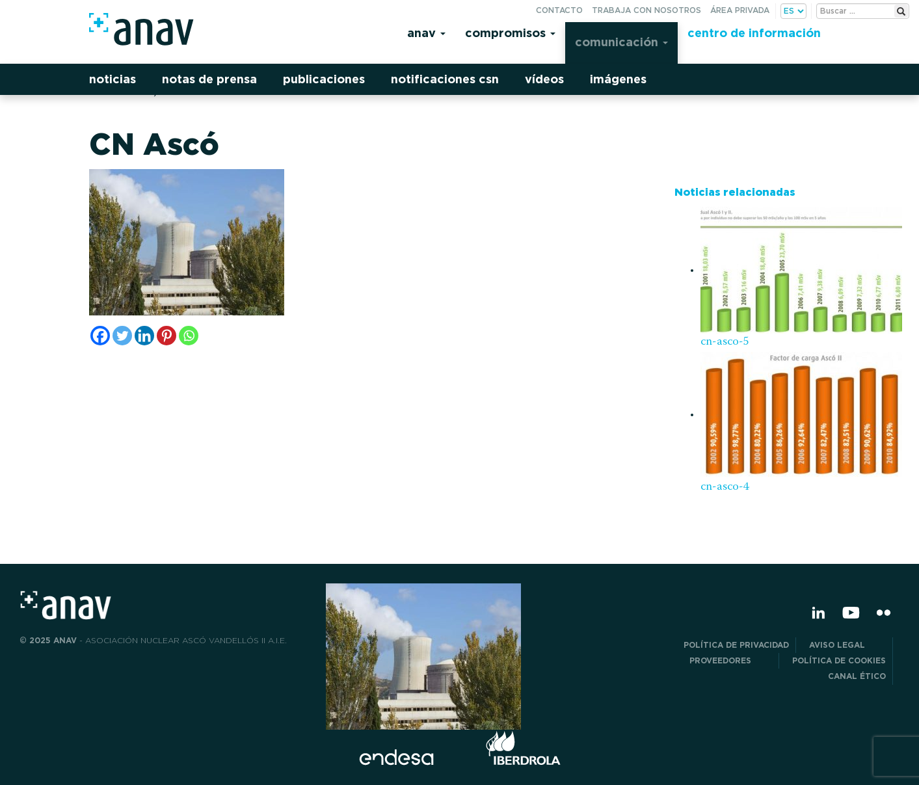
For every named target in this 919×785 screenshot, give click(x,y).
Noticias (112, 79)
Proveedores (730, 660)
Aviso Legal (847, 645)
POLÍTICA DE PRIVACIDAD (736, 645)
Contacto (559, 10)
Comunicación (621, 42)
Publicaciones (324, 79)
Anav (426, 33)
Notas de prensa (209, 79)
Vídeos (544, 79)
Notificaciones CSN (445, 79)
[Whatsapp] (188, 335)
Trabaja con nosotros (646, 10)
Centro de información (754, 33)
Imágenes (618, 79)
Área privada (739, 10)
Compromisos (510, 33)
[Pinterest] (166, 335)
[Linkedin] (144, 335)
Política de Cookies (839, 660)
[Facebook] (100, 335)
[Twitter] (122, 335)
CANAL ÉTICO (857, 676)
